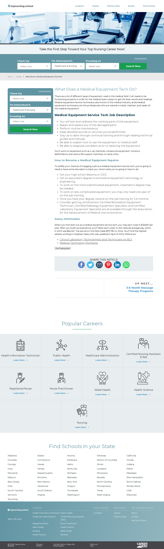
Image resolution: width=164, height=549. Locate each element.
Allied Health (38, 527)
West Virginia (103, 495)
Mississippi (131, 473)
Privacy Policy (39, 545)
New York (72, 482)
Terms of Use (94, 545)
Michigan (71, 473)
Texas (100, 490)
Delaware (72, 460)
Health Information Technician (46, 513)
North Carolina (104, 482)
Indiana (130, 464)
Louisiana (101, 469)
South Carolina (15, 490)
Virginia (41, 495)
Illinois (100, 464)
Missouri (12, 477)
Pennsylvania (103, 486)
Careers (95, 6)
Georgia (12, 464)
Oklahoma (42, 486)
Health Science (67, 527)
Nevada (101, 477)
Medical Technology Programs (79, 242)
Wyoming (13, 499)
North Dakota (134, 482)
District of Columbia (107, 460)
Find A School (149, 6)
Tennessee (72, 490)
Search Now (133, 66)
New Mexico (43, 482)
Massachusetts (44, 473)
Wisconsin (132, 495)
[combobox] (34, 66)
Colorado (12, 460)
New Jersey (13, 482)
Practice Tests (113, 6)
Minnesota (102, 473)
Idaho (70, 464)
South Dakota (44, 490)
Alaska (40, 455)
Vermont (12, 495)
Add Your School (138, 520)
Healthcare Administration (44, 517)
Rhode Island (133, 486)
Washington (73, 495)
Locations (79, 6)
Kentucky (72, 469)
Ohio (10, 486)
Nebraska (72, 477)
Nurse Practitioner (68, 523)
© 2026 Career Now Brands (16, 545)
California (131, 455)
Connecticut (43, 460)
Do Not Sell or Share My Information (64, 545)
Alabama (12, 455)
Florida (130, 460)
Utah (129, 490)
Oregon (71, 486)
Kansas (40, 469)
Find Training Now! (63, 248)
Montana (42, 477)
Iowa (10, 469)
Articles (131, 6)
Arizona (71, 455)
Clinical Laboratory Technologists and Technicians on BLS (96, 239)
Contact (135, 517)
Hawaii (40, 464)
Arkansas (101, 455)
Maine (130, 469)
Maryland (12, 473)
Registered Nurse (40, 523)
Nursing (36, 531)
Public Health (66, 513)
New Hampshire (135, 477)
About (134, 513)
